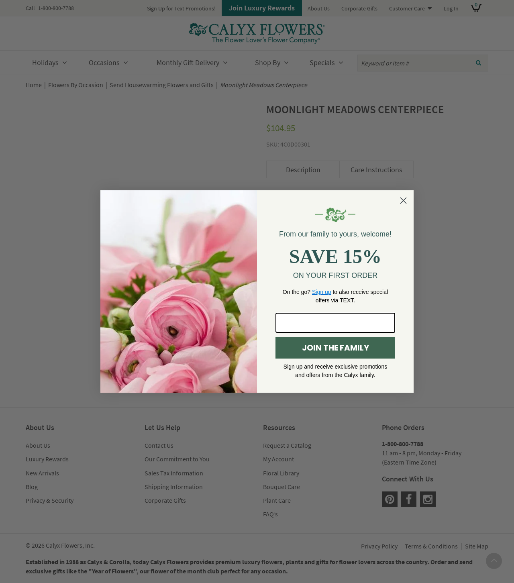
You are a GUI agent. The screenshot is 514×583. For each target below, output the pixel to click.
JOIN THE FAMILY (335, 347)
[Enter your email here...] (335, 323)
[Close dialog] (403, 201)
